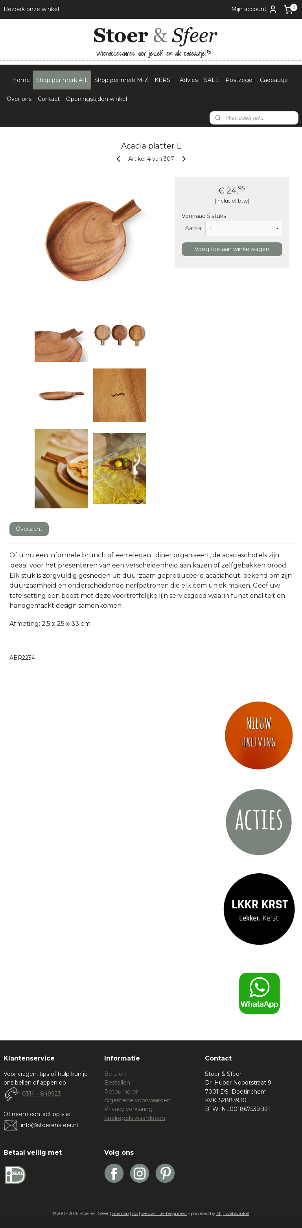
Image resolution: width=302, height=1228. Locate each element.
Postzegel (239, 80)
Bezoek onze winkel (31, 9)
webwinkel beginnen (164, 1213)
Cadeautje (274, 80)
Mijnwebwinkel (232, 1213)
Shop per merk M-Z (121, 80)
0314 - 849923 (41, 1093)
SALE (211, 80)
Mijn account (254, 9)
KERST (164, 80)
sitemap (120, 1213)
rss (135, 1213)
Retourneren (122, 1091)
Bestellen (117, 1082)
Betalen (115, 1073)
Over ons (19, 98)
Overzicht (29, 528)
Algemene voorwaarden (137, 1100)
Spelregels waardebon (134, 1118)
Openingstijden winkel (96, 98)
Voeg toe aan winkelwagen (232, 248)
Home (21, 80)
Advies (189, 80)
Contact (49, 98)
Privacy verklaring (128, 1109)
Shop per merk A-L (62, 80)
